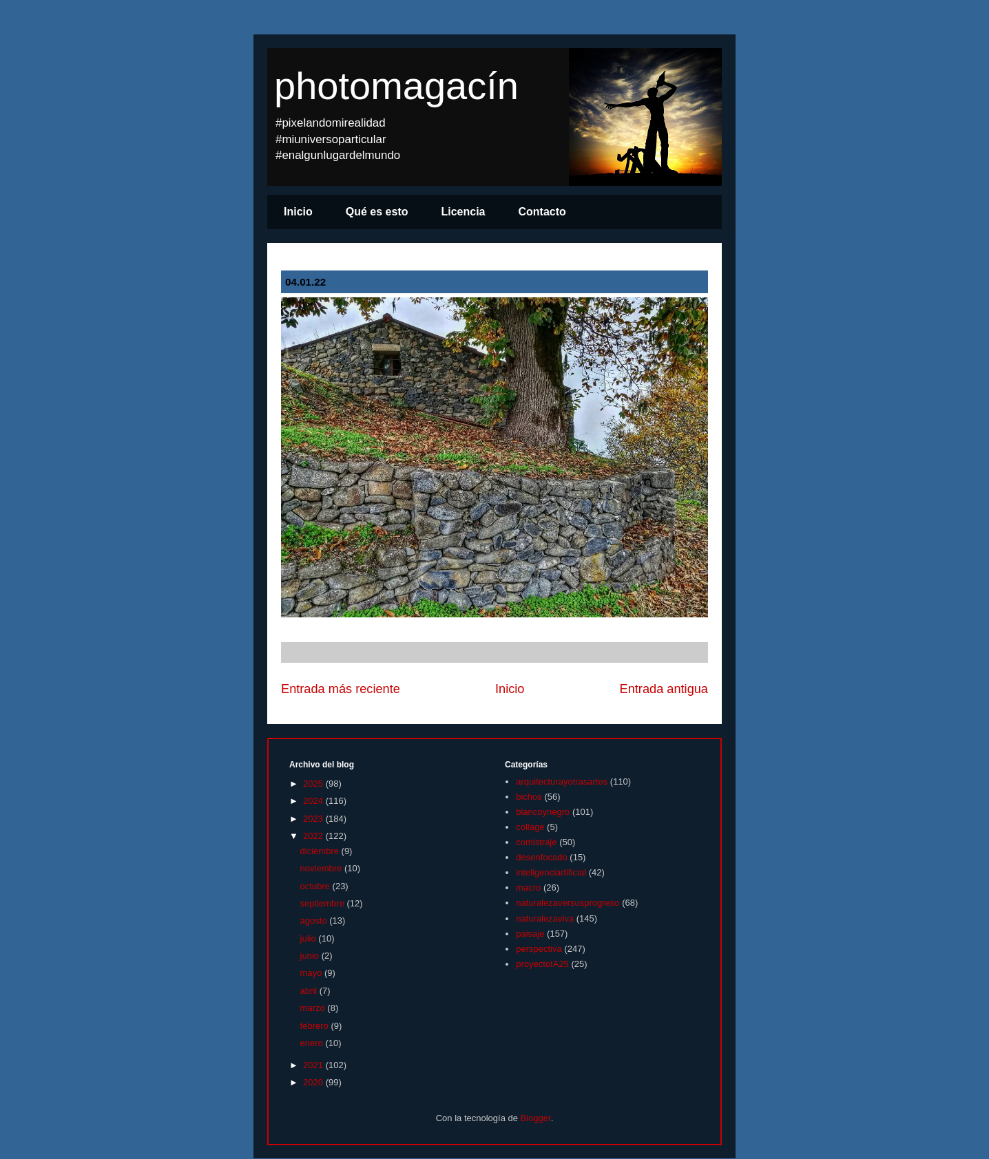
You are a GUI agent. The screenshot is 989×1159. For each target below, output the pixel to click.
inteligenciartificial (551, 872)
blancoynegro (543, 812)
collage (530, 827)
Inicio (298, 211)
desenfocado (541, 857)
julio (309, 938)
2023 (314, 819)
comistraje (536, 842)
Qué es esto (377, 211)
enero (313, 1043)
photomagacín (396, 85)
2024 (314, 801)
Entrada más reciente (340, 689)
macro (528, 887)
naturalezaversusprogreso (567, 902)
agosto (315, 920)
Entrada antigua (664, 689)
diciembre (321, 851)
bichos (529, 796)
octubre (316, 886)
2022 (314, 836)
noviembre (322, 868)
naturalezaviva (545, 918)
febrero (315, 1026)
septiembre (323, 903)
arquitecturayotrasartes (561, 781)
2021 (314, 1065)
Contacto (542, 211)
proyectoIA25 (542, 964)
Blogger (536, 1118)
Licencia (463, 211)
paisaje (530, 933)
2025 (314, 783)
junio (311, 955)
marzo (314, 1008)
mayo (312, 973)
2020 (314, 1082)
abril (310, 991)
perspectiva (538, 949)
